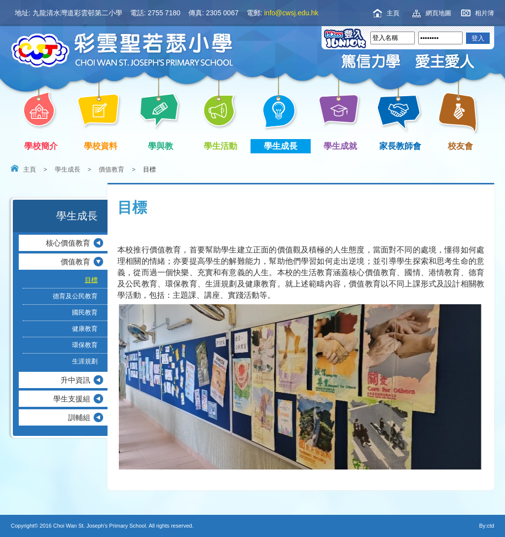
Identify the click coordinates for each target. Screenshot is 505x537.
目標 (91, 280)
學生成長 (282, 146)
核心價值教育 (68, 243)
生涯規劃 (85, 361)
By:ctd (486, 526)
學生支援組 (71, 398)
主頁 (393, 13)
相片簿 (484, 13)
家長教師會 (402, 146)
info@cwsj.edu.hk (291, 13)
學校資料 (102, 146)
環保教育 (85, 345)
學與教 (162, 146)
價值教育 (111, 169)
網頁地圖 (438, 13)
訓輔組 (79, 417)
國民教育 (85, 312)
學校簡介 (42, 146)
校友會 (458, 145)
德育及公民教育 (75, 296)
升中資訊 (75, 380)
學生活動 (222, 146)
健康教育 (85, 328)
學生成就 (342, 146)
